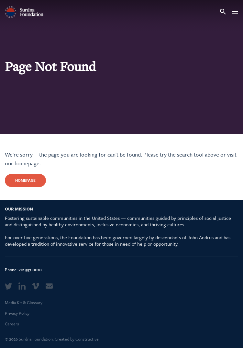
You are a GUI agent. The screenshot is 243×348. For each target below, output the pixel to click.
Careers (12, 324)
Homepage (25, 180)
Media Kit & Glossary (23, 302)
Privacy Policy (17, 313)
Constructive (87, 339)
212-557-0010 (30, 269)
